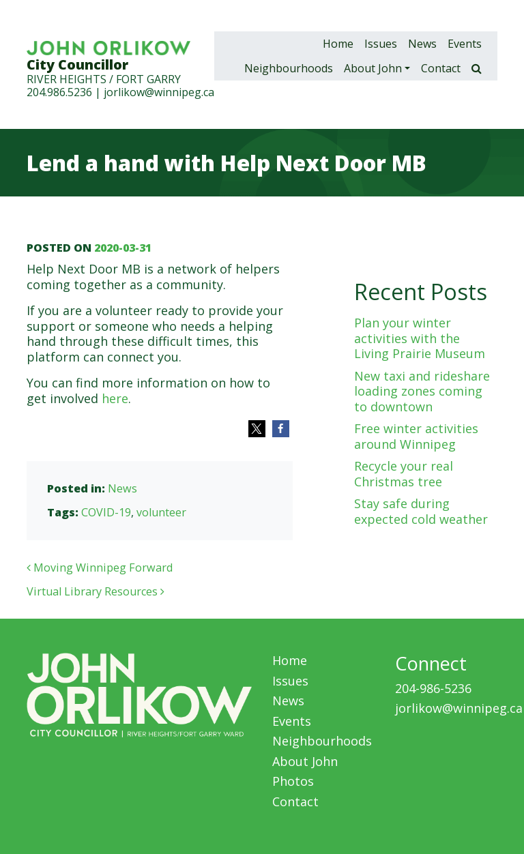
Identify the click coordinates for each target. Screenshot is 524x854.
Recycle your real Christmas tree (403, 474)
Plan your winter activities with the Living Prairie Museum (419, 338)
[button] (256, 428)
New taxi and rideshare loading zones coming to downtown (422, 391)
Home (338, 43)
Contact (441, 68)
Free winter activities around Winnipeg (416, 436)
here (115, 398)
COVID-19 (106, 512)
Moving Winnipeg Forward (100, 567)
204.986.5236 (59, 92)
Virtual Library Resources (95, 591)
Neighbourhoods (288, 68)
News (422, 43)
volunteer (161, 512)
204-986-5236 (433, 688)
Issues (380, 43)
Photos (293, 781)
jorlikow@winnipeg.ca (159, 92)
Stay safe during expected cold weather (421, 511)
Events (465, 43)
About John (373, 68)
